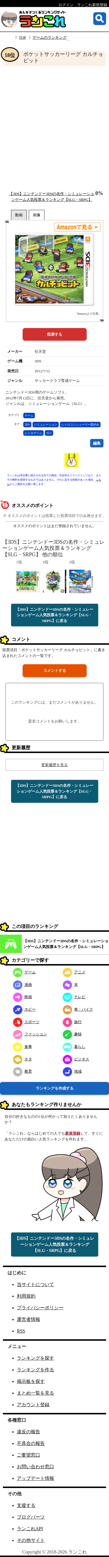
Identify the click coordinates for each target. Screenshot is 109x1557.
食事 (22, 1046)
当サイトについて (35, 1284)
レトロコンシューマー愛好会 (80, 424)
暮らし (74, 1046)
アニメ (74, 972)
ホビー (24, 1009)
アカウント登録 (33, 1404)
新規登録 (72, 1133)
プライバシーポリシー (40, 1307)
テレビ (74, 997)
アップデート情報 (35, 1478)
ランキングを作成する (55, 1088)
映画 (22, 997)
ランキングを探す (35, 1358)
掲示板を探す (31, 1381)
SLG (49, 433)
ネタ (22, 1059)
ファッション (30, 1034)
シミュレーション (45, 424)
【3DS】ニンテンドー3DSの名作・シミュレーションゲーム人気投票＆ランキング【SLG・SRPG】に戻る (54, 615)
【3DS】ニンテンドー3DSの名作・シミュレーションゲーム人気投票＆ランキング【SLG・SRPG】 (65, 944)
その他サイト (31, 1540)
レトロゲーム (33, 433)
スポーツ (26, 1022)
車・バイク (78, 1009)
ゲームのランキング (50, 37)
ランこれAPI (30, 1528)
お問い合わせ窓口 (35, 1466)
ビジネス (76, 1059)
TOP (22, 37)
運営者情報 (28, 1319)
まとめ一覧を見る (35, 1393)
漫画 (22, 984)
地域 (72, 1071)
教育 (22, 1071)
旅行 (72, 1022)
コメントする (54, 670)
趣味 (72, 1034)
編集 (97, 443)
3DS (27, 424)
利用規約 (26, 1296)
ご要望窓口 (28, 1455)
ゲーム (29, 415)
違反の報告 (28, 1431)
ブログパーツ (31, 1517)
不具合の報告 (31, 1443)
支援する (26, 1505)
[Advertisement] (54, 128)
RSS (21, 1331)
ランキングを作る (35, 1369)
